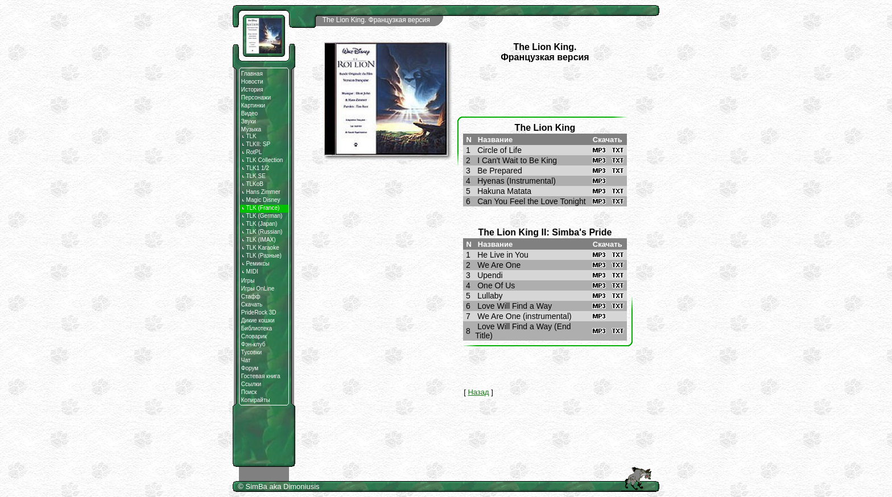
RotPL (251, 152)
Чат (246, 360)
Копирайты (255, 400)
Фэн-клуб (253, 344)
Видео (249, 113)
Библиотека (256, 328)
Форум (249, 368)
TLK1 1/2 (255, 168)
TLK (249, 136)
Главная (252, 74)
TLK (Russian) (262, 232)
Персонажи (256, 97)
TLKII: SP (255, 144)
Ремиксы (255, 263)
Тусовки (251, 352)
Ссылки (251, 384)
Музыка (251, 129)
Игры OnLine (258, 288)
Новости (252, 81)
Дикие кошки (258, 320)
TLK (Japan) (259, 224)
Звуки (248, 121)
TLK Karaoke (260, 248)
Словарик (254, 336)
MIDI (249, 271)
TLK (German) (262, 216)
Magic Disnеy (260, 200)
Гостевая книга (260, 376)
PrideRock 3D (258, 312)
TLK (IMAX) (258, 240)
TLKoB (252, 184)
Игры (248, 281)
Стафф (251, 296)
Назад (478, 392)
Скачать (252, 304)
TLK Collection (262, 160)
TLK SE (253, 176)
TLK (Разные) (261, 255)
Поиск (249, 392)
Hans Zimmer (260, 192)
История (252, 89)
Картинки (253, 105)
